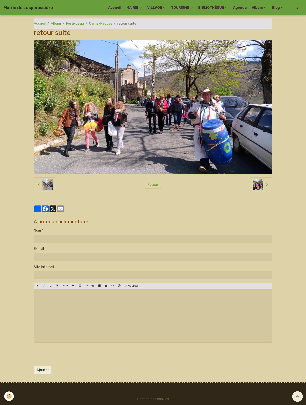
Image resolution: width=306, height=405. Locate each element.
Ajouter (43, 370)
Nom (37, 230)
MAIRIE (132, 8)
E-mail (39, 249)
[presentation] (66, 354)
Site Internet (44, 267)
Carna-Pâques (100, 23)
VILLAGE (155, 8)
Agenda (240, 8)
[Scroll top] (297, 396)
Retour (152, 185)
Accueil (114, 8)
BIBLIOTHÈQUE (211, 8)
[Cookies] (9, 396)
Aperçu (131, 286)
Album (258, 8)
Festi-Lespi (75, 23)
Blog (276, 8)
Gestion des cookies (153, 399)
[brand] (28, 7)
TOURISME (180, 8)
